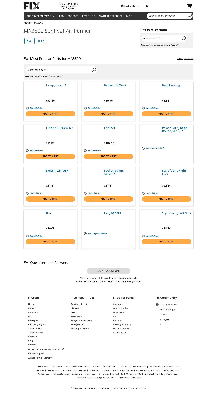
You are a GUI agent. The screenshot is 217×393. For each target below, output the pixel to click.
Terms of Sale (35, 332)
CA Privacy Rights (37, 324)
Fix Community (166, 298)
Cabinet (109, 128)
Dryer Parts (77, 374)
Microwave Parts (133, 374)
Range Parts (117, 374)
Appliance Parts (151, 374)
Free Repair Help (82, 298)
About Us (33, 312)
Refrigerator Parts (61, 374)
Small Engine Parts (84, 377)
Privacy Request (36, 353)
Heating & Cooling (122, 324)
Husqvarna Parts (138, 366)
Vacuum (117, 320)
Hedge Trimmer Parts (105, 377)
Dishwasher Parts (171, 370)
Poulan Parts (95, 370)
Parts (29, 41)
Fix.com (33, 298)
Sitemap (32, 336)
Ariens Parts (56, 366)
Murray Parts (80, 370)
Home (31, 304)
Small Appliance (121, 328)
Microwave (76, 316)
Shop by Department (39, 15)
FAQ (61, 15)
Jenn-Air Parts (155, 366)
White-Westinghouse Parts (148, 370)
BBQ (115, 316)
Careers (32, 344)
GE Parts (124, 366)
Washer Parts (44, 374)
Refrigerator (77, 324)
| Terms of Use (118, 388)
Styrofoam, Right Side (174, 172)
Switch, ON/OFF (57, 170)
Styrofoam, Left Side (176, 213)
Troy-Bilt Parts (110, 370)
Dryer (73, 312)
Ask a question (108, 271)
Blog (129, 15)
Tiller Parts (136, 377)
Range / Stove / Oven (81, 320)
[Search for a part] (58, 69)
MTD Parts (66, 370)
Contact (73, 15)
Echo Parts (95, 366)
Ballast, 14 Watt (115, 85)
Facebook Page (165, 309)
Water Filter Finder (110, 15)
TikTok (161, 314)
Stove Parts (90, 374)
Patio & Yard (119, 332)
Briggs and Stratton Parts (76, 366)
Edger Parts (123, 377)
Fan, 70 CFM (112, 213)
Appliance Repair (79, 304)
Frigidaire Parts (110, 366)
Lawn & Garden (120, 308)
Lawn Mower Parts (169, 374)
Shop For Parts (123, 298)
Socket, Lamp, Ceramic (114, 172)
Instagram (163, 319)
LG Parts (40, 370)
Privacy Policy (35, 320)
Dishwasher (76, 308)
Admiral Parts (42, 366)
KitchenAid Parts (171, 366)
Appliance (118, 304)
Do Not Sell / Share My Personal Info (45, 349)
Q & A (41, 41)
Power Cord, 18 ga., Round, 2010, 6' (175, 129)
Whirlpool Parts (126, 370)
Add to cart (50, 114)
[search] (189, 15)
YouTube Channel (166, 304)
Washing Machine (80, 328)
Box (48, 213)
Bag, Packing (171, 85)
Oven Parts (104, 374)
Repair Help (88, 15)
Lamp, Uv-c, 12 (56, 85)
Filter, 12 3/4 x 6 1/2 (59, 128)
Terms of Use (35, 328)
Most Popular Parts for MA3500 (55, 58)
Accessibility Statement (40, 357)
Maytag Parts (53, 370)
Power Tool (118, 312)
